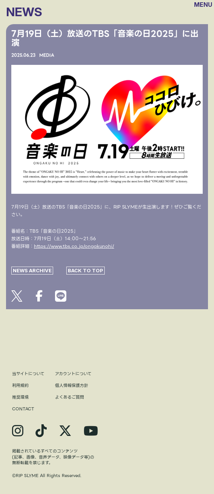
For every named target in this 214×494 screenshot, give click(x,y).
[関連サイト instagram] (17, 431)
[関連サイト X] (65, 431)
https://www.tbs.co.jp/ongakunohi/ (74, 246)
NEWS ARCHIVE (32, 270)
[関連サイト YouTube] (91, 431)
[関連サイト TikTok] (41, 431)
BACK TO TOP (85, 270)
